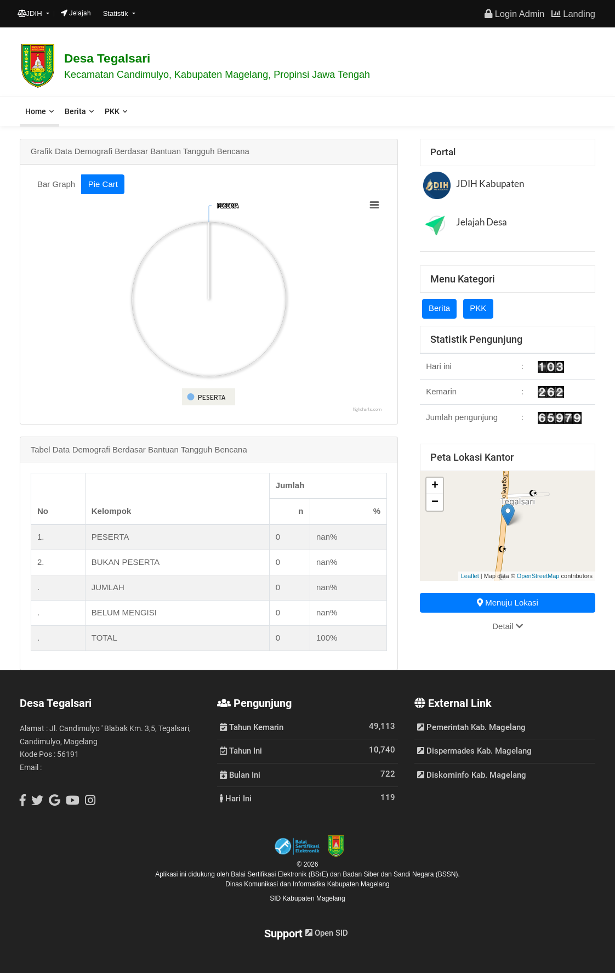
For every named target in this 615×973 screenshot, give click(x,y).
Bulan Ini (240, 774)
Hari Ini (236, 798)
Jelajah (76, 13)
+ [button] (435, 486)
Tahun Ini (241, 750)
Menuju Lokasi (507, 602)
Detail (507, 626)
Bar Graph (56, 184)
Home (35, 111)
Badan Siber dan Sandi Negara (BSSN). (401, 874)
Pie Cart (103, 184)
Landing (573, 14)
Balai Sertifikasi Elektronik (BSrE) (280, 874)
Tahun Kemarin (251, 726)
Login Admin (514, 14)
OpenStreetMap (538, 576)
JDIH (31, 13)
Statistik (116, 13)
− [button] (435, 502)
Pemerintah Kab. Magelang (471, 727)
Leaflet (470, 576)
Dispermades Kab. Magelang (474, 751)
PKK (112, 111)
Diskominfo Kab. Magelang (471, 775)
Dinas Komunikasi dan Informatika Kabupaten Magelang (307, 884)
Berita (75, 111)
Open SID (326, 933)
